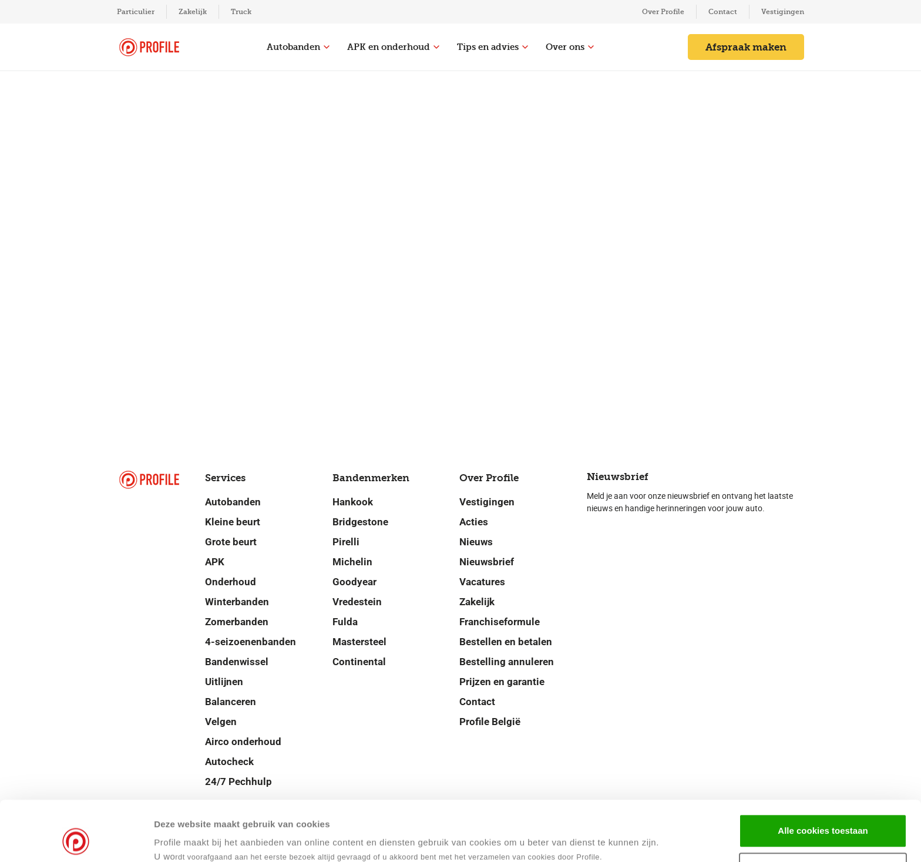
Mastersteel (359, 642)
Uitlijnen (224, 681)
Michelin (352, 562)
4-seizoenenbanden (250, 642)
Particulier (135, 12)
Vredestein (357, 602)
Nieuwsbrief (486, 562)
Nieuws (476, 542)
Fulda (345, 622)
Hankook (352, 502)
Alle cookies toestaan (823, 774)
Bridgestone (360, 522)
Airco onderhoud (243, 741)
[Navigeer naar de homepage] (149, 47)
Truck (241, 12)
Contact (722, 12)
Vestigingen (782, 12)
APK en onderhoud (393, 47)
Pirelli (345, 542)
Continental (359, 662)
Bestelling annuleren (506, 662)
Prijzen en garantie (501, 681)
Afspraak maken (745, 47)
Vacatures (482, 582)
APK (214, 562)
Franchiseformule (499, 622)
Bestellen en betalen (505, 642)
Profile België (489, 721)
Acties (473, 522)
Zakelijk (193, 12)
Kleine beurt (232, 522)
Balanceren (230, 701)
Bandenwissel (236, 662)
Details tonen (569, 839)
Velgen (221, 721)
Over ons (570, 47)
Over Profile (663, 12)
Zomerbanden (236, 622)
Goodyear (354, 582)
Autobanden (298, 47)
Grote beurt (231, 542)
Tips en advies (492, 47)
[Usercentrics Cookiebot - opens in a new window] (76, 839)
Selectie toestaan (823, 813)
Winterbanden (237, 602)
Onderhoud (230, 582)
